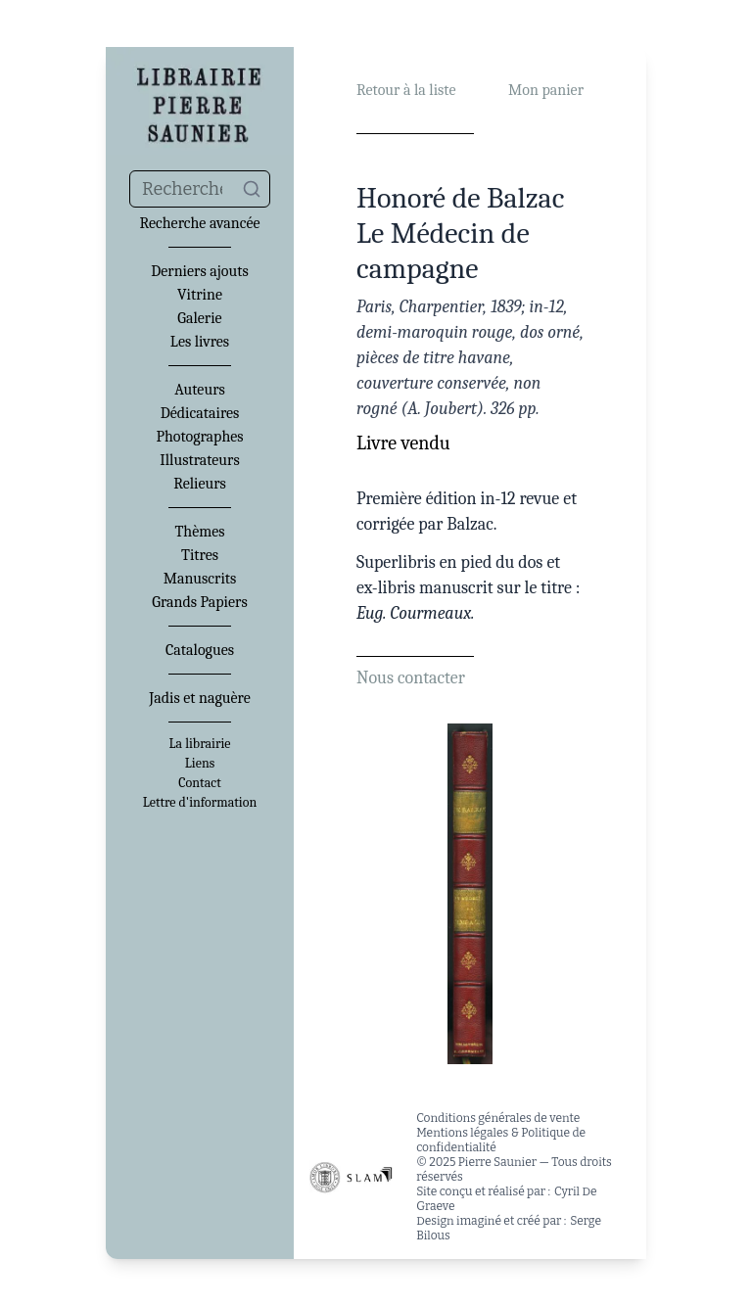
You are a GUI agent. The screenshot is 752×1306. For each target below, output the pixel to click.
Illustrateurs (199, 460)
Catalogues (199, 650)
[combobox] (199, 189)
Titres (199, 555)
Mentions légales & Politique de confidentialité (501, 1140)
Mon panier (546, 90)
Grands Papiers (199, 602)
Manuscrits (200, 578)
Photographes (199, 436)
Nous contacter (410, 678)
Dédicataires (200, 413)
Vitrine (199, 295)
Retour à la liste (405, 90)
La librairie (200, 744)
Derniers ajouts (199, 271)
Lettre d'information (200, 803)
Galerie (199, 318)
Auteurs (199, 389)
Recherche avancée (199, 223)
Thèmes (199, 531)
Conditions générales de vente (498, 1118)
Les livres (199, 342)
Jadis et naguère (199, 698)
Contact (199, 783)
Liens (199, 764)
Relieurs (199, 483)
